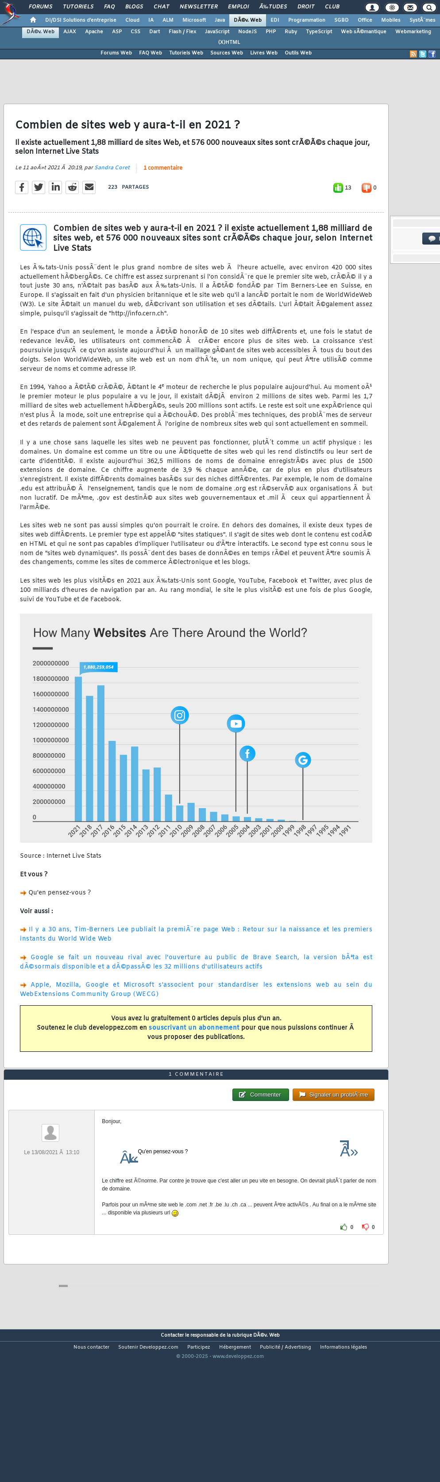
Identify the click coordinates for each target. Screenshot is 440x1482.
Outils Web (298, 53)
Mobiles (391, 20)
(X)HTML (229, 42)
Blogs (134, 7)
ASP (117, 32)
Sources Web (226, 53)
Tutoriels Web (186, 53)
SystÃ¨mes (422, 20)
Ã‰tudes (273, 7)
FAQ (109, 7)
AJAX (69, 32)
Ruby (291, 32)
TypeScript (319, 32)
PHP (271, 32)
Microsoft (194, 20)
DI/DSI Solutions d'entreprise (80, 20)
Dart (154, 32)
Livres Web (264, 53)
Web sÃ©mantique (363, 32)
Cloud (132, 20)
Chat (161, 7)
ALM (168, 20)
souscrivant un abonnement (194, 1048)
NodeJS (247, 32)
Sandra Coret (112, 188)
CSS (135, 32)
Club (332, 7)
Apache (94, 32)
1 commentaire (162, 188)
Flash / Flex (182, 32)
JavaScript (217, 32)
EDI (274, 20)
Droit (306, 7)
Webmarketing (413, 32)
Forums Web (116, 53)
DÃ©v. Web (248, 20)
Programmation (306, 20)
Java (220, 20)
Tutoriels (78, 7)
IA (151, 20)
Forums (40, 7)
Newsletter (198, 7)
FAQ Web (150, 53)
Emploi (238, 7)
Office (365, 20)
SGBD (341, 20)
